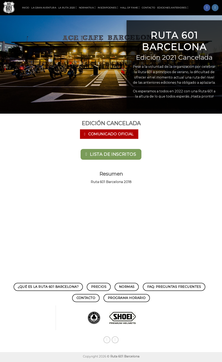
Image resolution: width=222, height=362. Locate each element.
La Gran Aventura (43, 7)
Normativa (87, 8)
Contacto (148, 7)
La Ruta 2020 (67, 8)
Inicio (25, 7)
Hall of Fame (130, 8)
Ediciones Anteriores (172, 8)
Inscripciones (108, 8)
